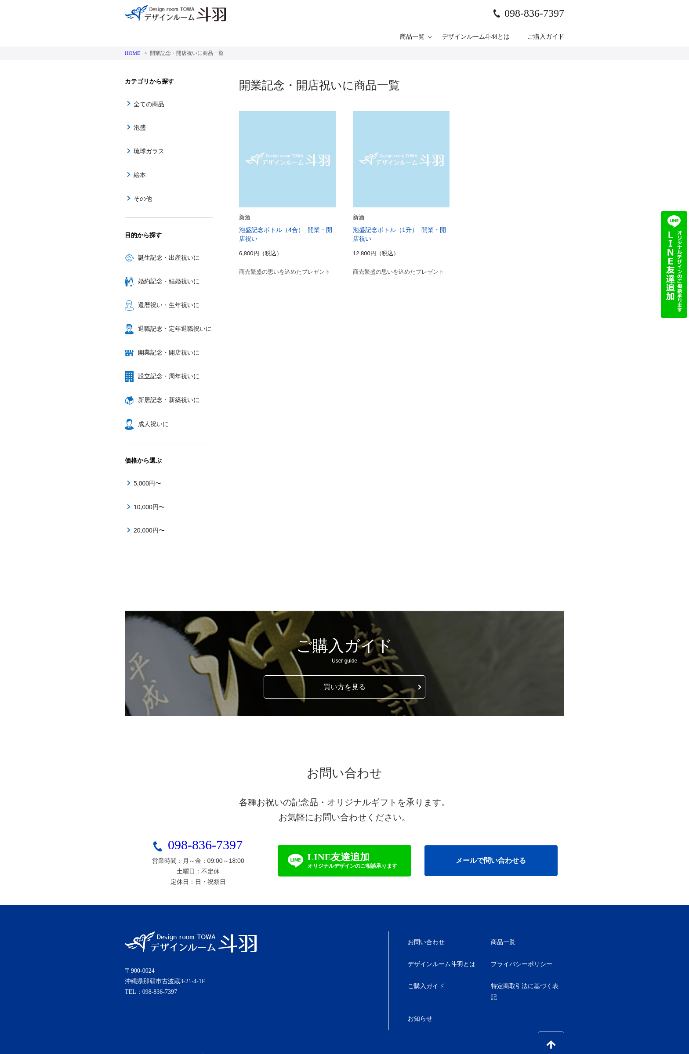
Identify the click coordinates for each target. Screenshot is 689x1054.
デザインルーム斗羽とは (476, 36)
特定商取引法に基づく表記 (527, 979)
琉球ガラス (149, 151)
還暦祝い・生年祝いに (162, 305)
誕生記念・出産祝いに (162, 257)
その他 (143, 198)
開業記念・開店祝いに (162, 352)
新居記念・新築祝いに (162, 400)
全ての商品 (149, 104)
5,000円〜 (147, 483)
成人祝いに (147, 424)
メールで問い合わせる (491, 860)
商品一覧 (412, 36)
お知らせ (418, 998)
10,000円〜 (149, 507)
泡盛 (140, 127)
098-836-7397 (528, 13)
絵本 (140, 174)
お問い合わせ (424, 941)
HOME (132, 53)
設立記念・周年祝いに (162, 376)
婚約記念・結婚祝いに (162, 282)
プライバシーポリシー (520, 960)
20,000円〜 (149, 530)
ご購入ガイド (545, 36)
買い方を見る (344, 686)
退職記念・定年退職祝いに (168, 329)
